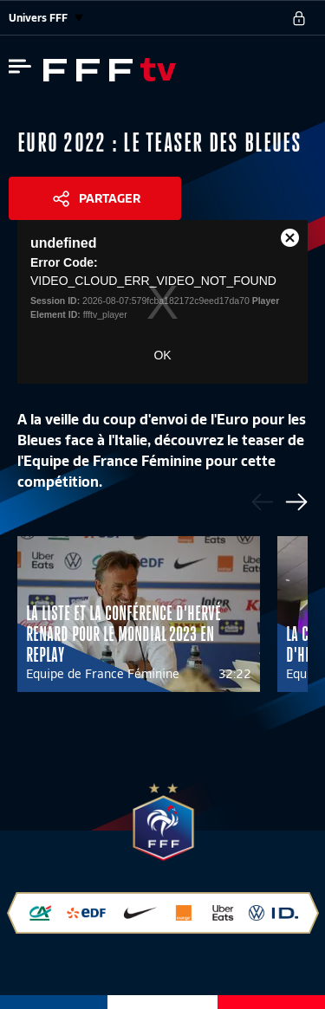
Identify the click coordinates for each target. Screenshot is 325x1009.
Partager (109, 198)
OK (162, 355)
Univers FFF (46, 17)
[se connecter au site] (299, 18)
